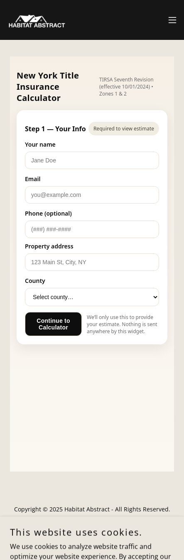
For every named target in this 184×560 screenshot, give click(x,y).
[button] (172, 20)
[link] (36, 20)
